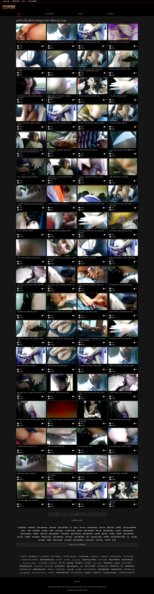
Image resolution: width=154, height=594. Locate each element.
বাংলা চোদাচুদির (102, 560)
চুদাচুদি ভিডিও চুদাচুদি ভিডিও (127, 572)
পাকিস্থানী (35, 534)
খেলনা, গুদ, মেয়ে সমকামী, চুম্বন (77, 544)
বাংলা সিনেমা (99, 540)
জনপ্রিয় (80, 14)
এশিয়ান (23, 531)
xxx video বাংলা (34, 556)
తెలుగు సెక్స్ (70, 569)
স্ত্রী (71, 527)
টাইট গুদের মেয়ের (46, 537)
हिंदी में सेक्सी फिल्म (108, 563)
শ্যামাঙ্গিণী (118, 527)
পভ (128, 537)
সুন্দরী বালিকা (31, 527)
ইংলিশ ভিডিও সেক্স (129, 569)
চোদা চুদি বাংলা (38, 566)
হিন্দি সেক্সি (62, 563)
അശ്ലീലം (87, 572)
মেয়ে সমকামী (41, 540)
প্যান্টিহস (49, 540)
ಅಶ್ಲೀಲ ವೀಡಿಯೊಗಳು (72, 566)
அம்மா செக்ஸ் (75, 560)
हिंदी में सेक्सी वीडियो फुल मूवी (47, 560)
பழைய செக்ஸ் (97, 563)
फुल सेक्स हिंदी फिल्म (60, 566)
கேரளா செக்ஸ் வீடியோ (39, 572)
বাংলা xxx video (83, 556)
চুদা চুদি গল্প (23, 556)
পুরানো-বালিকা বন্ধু (76, 534)
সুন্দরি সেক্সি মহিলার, (108, 531)
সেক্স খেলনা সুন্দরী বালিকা (129, 527)
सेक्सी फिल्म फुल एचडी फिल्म (89, 560)
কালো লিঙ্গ (51, 572)
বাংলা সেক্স (6, 1)
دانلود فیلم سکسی (24, 572)
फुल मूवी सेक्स (70, 563)
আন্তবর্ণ (51, 531)
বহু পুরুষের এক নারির (96, 537)
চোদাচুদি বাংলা (95, 556)
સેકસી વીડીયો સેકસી (76, 572)
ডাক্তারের (79, 531)
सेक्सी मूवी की (78, 563)
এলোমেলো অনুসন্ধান (25, 534)
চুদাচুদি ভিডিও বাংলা (25, 569)
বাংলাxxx (78, 569)
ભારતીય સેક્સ (53, 563)
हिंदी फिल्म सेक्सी (114, 566)
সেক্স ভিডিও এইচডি (77, 520)
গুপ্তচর (29, 531)
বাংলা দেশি (59, 560)
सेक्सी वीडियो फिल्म (129, 566)
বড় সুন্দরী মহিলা (22, 527)
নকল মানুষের (68, 537)
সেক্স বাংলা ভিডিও (126, 563)
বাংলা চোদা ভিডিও (128, 556)
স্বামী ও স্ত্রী (98, 531)
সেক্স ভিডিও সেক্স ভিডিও (69, 556)
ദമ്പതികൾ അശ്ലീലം (110, 572)
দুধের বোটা (104, 534)
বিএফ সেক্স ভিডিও (56, 556)
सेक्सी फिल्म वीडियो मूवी (127, 560)
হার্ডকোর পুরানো (90, 540)
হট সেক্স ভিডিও (43, 563)
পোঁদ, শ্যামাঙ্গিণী (32, 1)
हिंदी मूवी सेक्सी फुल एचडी (39, 569)
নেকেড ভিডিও (45, 556)
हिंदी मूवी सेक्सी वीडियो (114, 560)
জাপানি (114, 540)
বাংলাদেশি (118, 531)
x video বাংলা (97, 572)
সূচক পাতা (77, 581)
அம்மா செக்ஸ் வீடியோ (29, 563)
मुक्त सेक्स (117, 563)
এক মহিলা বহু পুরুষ (70, 531)
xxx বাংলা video (90, 566)
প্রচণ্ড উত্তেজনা (49, 14)
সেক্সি (121, 566)
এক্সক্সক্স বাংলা (104, 556)
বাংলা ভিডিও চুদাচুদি (102, 566)
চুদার (81, 566)
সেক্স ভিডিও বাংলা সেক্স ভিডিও (29, 560)
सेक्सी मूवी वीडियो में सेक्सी (62, 572)
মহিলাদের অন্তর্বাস (57, 540)
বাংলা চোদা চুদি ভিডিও (89, 569)
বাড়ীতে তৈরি (15, 1)
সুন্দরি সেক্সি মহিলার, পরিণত (118, 537)
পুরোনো (75, 527)
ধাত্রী (87, 537)
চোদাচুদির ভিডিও (60, 569)
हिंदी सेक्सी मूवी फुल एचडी (26, 566)
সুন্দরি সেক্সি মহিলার (42, 527)
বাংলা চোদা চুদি (48, 566)
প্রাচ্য (23, 1)
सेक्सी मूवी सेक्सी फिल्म (116, 569)
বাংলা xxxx (87, 563)
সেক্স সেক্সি (66, 560)
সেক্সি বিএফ (50, 569)
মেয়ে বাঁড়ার (44, 531)
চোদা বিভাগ (110, 14)
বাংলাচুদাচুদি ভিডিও (115, 556)
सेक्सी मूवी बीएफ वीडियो (103, 569)
